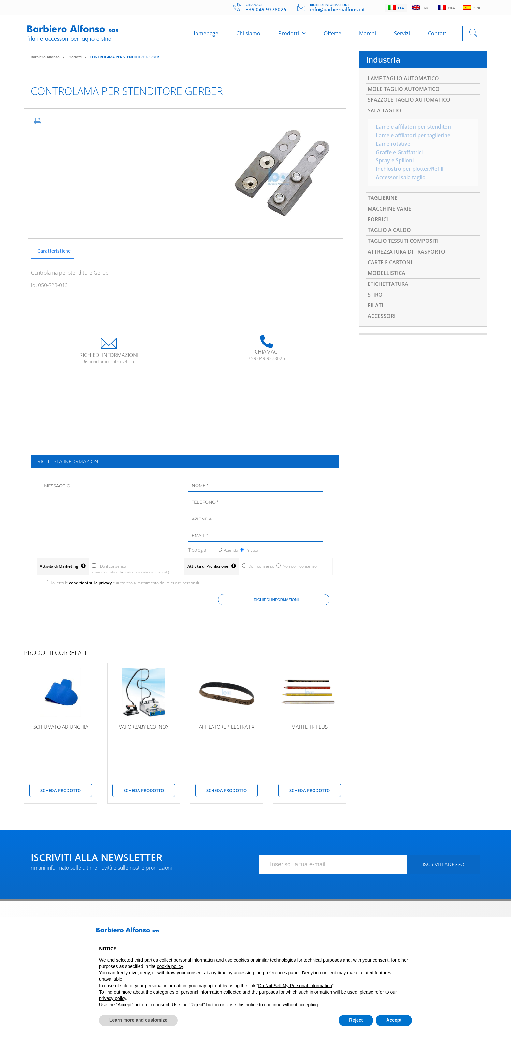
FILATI (375, 306)
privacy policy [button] (112, 998)
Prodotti (292, 33)
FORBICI (378, 220)
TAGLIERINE (383, 198)
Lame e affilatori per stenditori (413, 127)
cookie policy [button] (169, 966)
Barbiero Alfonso (45, 57)
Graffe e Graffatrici (399, 153)
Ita (396, 8)
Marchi (367, 33)
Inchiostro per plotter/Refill (409, 170)
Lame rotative (393, 144)
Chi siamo (248, 33)
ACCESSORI (382, 317)
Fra (446, 8)
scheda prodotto (60, 792)
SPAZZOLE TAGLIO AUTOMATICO (409, 100)
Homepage (204, 33)
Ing (421, 8)
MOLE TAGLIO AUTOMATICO (404, 89)
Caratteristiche (54, 251)
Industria (383, 60)
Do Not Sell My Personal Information (295, 985)
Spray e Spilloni (395, 161)
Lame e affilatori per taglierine (413, 136)
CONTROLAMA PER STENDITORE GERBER (124, 57)
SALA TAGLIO (384, 111)
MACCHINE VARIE (389, 209)
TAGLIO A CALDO (389, 231)
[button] (408, 932)
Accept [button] (394, 1020)
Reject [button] (356, 1020)
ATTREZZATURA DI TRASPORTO (406, 252)
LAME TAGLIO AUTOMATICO (403, 78)
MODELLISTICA (386, 274)
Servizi (402, 33)
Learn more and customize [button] (138, 1020)
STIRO (375, 295)
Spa (471, 8)
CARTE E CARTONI (390, 263)
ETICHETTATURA (388, 284)
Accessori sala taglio (401, 178)
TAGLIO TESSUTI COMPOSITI (403, 241)
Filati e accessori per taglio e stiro (69, 39)
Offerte (332, 33)
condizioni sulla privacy (90, 584)
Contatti (438, 33)
